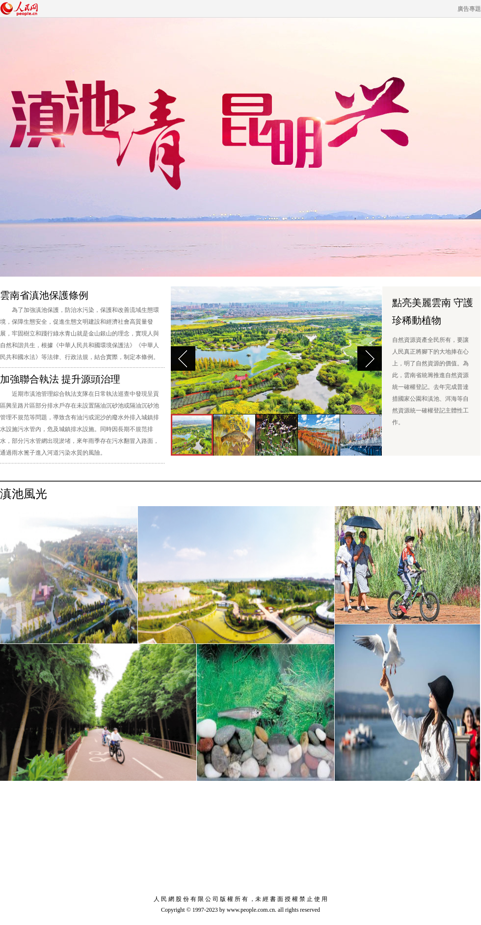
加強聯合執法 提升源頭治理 (60, 379)
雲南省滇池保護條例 (44, 295)
